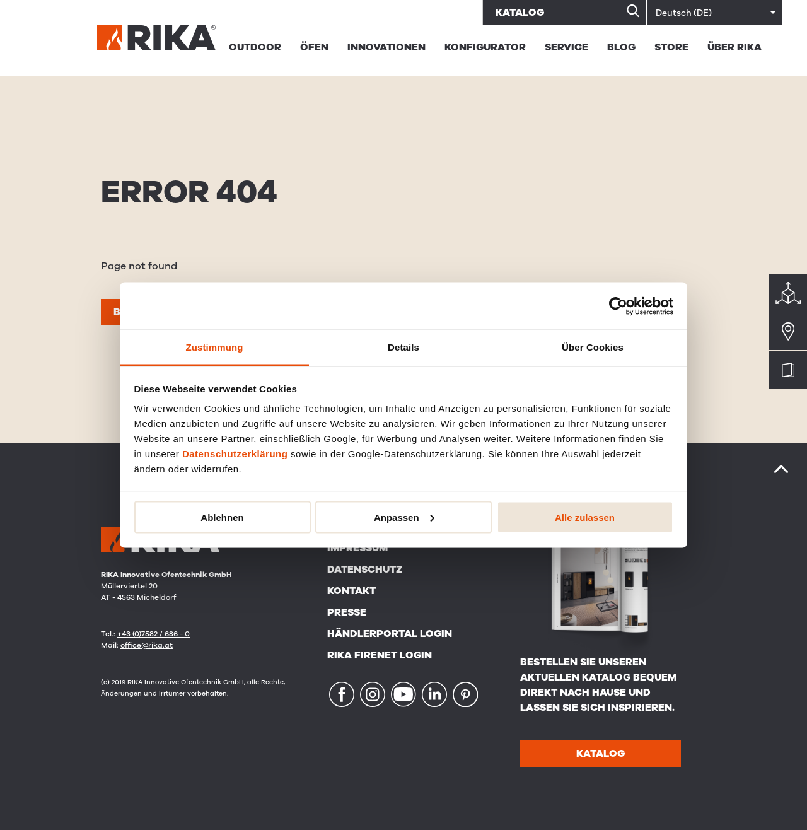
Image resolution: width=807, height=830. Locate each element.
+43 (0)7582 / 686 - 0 (153, 634)
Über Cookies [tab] (593, 347)
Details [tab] (403, 347)
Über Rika (734, 47)
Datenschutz (364, 569)
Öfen (314, 47)
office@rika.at (146, 645)
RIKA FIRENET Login (379, 655)
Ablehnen (221, 516)
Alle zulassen (585, 516)
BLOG (621, 47)
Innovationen (386, 47)
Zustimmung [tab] (214, 347)
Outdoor (255, 47)
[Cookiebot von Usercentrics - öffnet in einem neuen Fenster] (618, 305)
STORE (671, 47)
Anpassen (404, 516)
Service (566, 47)
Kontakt (351, 591)
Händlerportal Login (389, 634)
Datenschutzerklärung (235, 453)
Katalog (520, 13)
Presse (346, 612)
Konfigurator (485, 47)
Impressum (357, 548)
